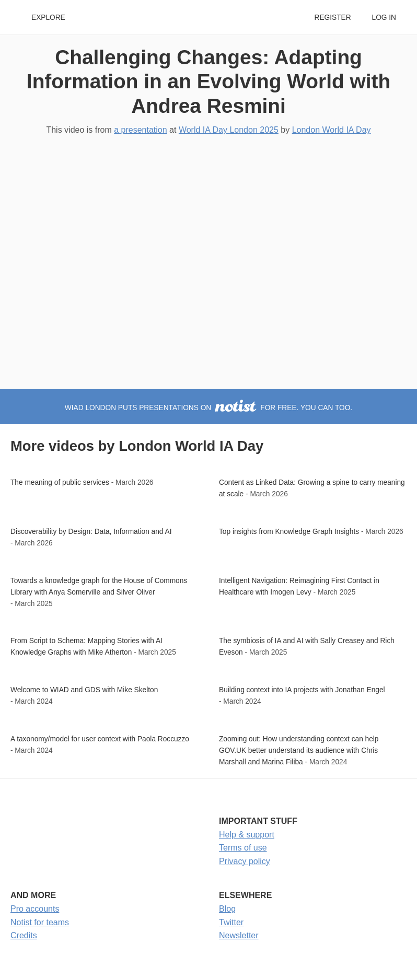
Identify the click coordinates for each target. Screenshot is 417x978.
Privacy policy (244, 861)
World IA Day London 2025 (229, 129)
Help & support (246, 834)
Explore (48, 17)
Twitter (231, 922)
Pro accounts (34, 908)
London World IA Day (331, 129)
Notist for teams (39, 922)
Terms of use (243, 847)
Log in (384, 17)
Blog (227, 908)
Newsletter (239, 935)
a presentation (140, 129)
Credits (23, 935)
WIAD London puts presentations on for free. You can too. (208, 408)
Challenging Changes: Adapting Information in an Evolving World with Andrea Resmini (208, 81)
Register (332, 17)
